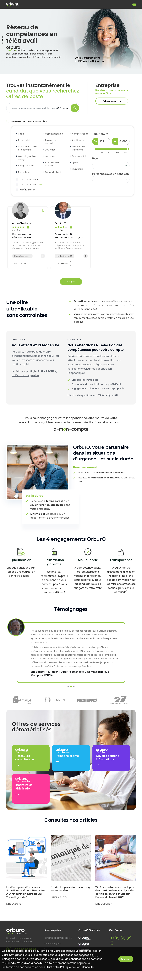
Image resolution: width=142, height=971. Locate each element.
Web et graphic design (27, 159)
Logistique (77, 169)
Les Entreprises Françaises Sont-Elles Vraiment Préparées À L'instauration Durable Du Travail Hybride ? (25, 893)
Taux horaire (100, 134)
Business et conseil (51, 143)
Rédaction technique (22, 257)
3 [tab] (2, 43)
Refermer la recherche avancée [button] (29, 122)
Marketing (23, 173)
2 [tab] (2, 41)
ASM (39, 185)
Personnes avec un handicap (110, 174)
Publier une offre (112, 101)
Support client (53, 173)
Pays (95, 159)
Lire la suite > (14, 904)
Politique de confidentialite (58, 937)
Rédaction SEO (64, 257)
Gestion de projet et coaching (27, 149)
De (95, 142)
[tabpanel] (71, 42)
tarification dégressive (26, 376)
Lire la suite (20, 264)
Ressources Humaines (78, 149)
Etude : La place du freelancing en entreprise (70, 889)
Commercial (79, 157)
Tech (21, 134)
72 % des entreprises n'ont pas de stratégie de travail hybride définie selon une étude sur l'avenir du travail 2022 (114, 893)
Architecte (78, 141)
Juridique (50, 157)
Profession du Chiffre (52, 165)
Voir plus (71, 282)
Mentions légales (52, 943)
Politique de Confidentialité (77, 967)
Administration (80, 134)
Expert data (24, 141)
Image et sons (26, 166)
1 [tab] (2, 38)
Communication (54, 134)
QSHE (75, 163)
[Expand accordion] (17, 134)
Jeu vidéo (50, 150)
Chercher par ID (27, 180)
